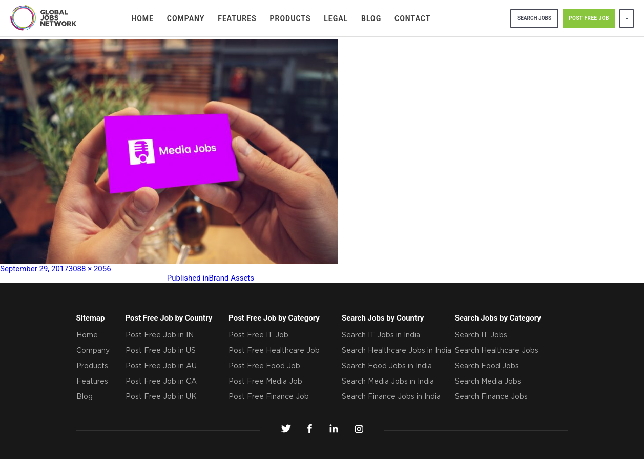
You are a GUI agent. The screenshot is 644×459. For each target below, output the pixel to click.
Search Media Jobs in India (388, 381)
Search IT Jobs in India (381, 335)
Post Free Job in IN (160, 335)
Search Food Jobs (487, 366)
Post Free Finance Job (268, 397)
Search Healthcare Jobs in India (396, 350)
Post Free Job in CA (161, 381)
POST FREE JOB (589, 18)
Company (186, 18)
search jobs (534, 18)
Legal (336, 18)
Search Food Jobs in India (387, 366)
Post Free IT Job (258, 335)
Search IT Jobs (481, 335)
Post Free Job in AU (161, 366)
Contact (412, 18)
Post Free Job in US (161, 350)
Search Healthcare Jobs (496, 350)
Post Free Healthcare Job (274, 350)
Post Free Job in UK (161, 397)
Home (142, 18)
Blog (371, 18)
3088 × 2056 (90, 268)
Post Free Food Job (264, 366)
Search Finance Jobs (491, 397)
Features (237, 18)
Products (289, 18)
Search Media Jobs (488, 381)
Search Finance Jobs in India (391, 397)
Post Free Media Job (265, 381)
